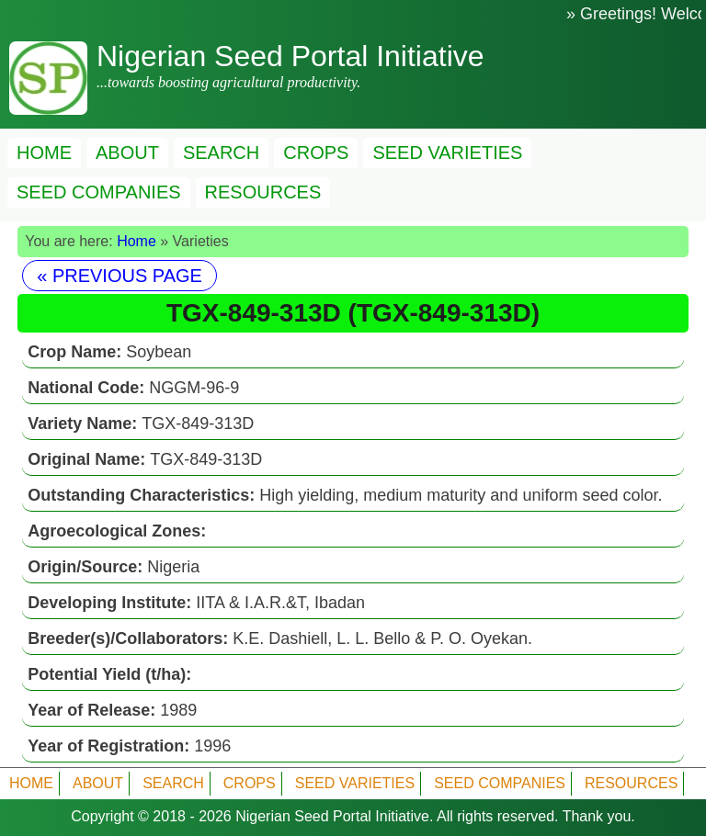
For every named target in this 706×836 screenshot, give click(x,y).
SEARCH (221, 152)
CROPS (315, 152)
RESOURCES (263, 192)
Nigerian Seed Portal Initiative (332, 816)
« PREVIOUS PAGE (119, 275)
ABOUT (127, 152)
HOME (44, 152)
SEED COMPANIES (99, 192)
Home (136, 241)
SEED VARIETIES (447, 152)
